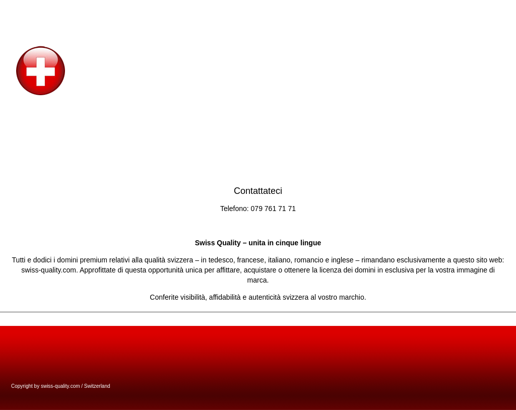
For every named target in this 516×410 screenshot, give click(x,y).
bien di (498, 10)
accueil (437, 10)
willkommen (405, 10)
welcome (369, 10)
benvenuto (468, 10)
